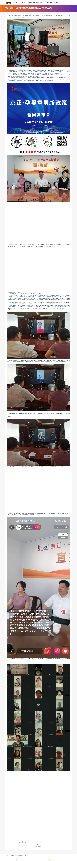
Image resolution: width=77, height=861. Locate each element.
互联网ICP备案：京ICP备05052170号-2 (42, 859)
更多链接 (12, 855)
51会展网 (26, 855)
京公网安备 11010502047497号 (55, 859)
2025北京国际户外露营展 (19, 855)
